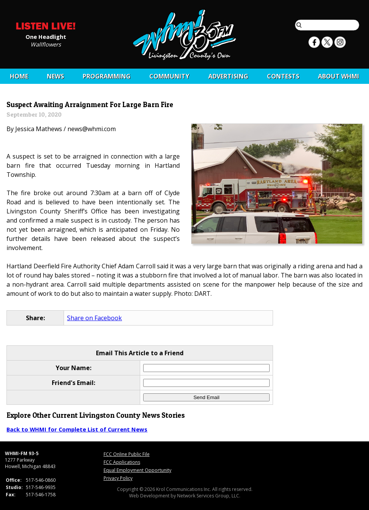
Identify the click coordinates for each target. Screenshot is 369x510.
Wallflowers (45, 44)
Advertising (228, 76)
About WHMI (338, 76)
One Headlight (46, 36)
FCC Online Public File (127, 454)
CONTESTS (283, 76)
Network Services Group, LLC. (208, 495)
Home (19, 76)
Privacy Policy (118, 478)
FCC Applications (122, 462)
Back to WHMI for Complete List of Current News (76, 429)
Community (169, 76)
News (55, 76)
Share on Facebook (94, 318)
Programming (107, 76)
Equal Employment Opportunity (137, 470)
